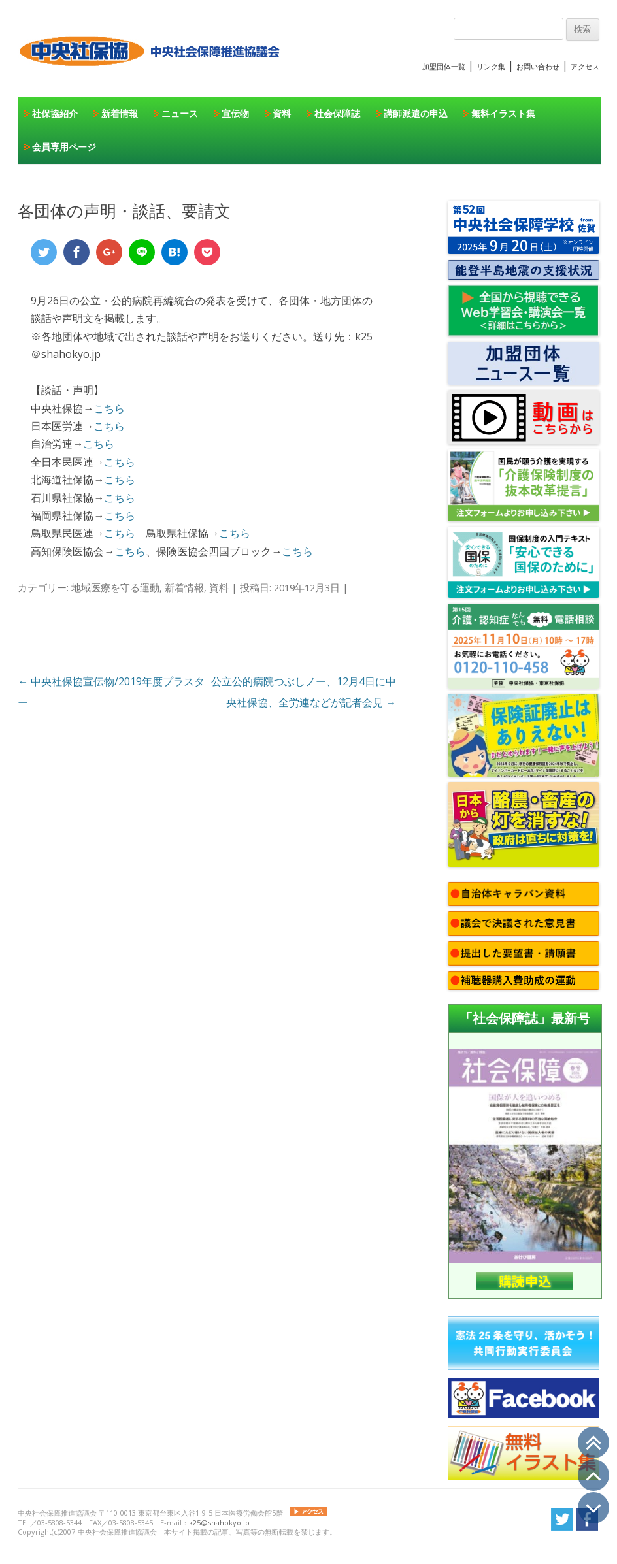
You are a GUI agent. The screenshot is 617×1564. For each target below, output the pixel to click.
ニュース (179, 113)
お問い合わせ (537, 66)
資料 (282, 113)
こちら (109, 408)
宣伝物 (235, 113)
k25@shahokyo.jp (219, 1522)
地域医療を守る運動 (115, 587)
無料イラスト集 (503, 113)
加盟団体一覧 (443, 66)
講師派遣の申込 (416, 113)
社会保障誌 (337, 113)
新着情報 (119, 113)
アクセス (585, 66)
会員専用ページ (64, 146)
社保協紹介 (55, 113)
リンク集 (490, 66)
